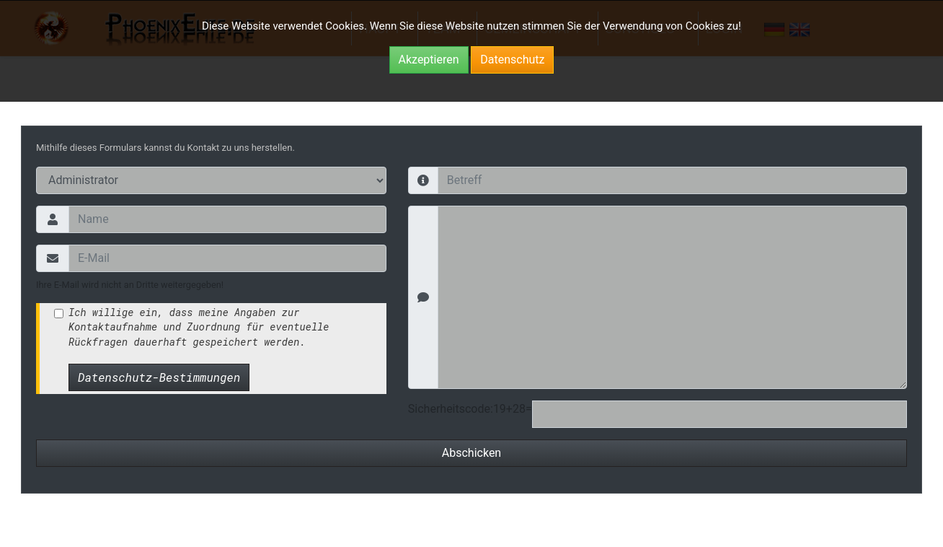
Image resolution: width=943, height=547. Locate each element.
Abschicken (471, 453)
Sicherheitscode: (450, 409)
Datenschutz (512, 59)
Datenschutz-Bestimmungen (159, 377)
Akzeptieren (429, 59)
